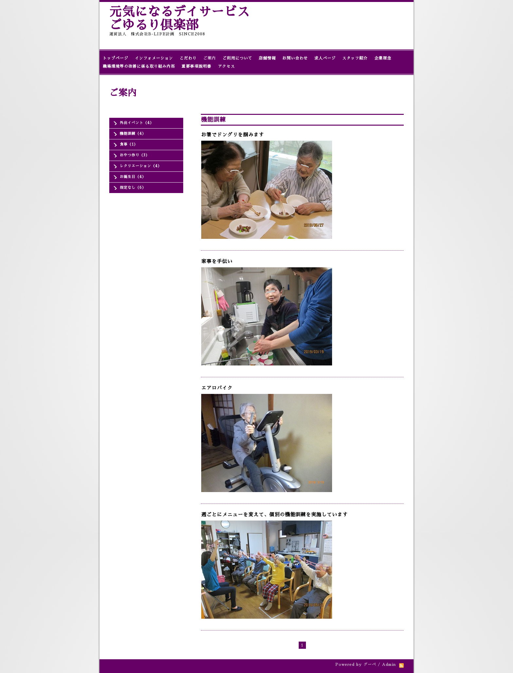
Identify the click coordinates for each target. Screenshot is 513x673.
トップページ (115, 58)
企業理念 (382, 58)
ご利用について (237, 58)
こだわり (188, 58)
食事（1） (129, 144)
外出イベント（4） (137, 123)
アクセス (226, 66)
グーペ (369, 664)
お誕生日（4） (133, 177)
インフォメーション (154, 58)
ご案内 (209, 58)
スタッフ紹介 (355, 58)
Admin (389, 664)
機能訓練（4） (133, 133)
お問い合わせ (295, 58)
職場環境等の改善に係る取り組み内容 (139, 66)
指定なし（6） (133, 187)
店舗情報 (267, 58)
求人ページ (325, 58)
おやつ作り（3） (135, 155)
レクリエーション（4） (141, 166)
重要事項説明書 (196, 66)
